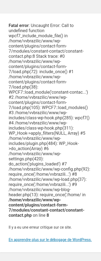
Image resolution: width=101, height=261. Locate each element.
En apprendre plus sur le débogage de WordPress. (50, 240)
